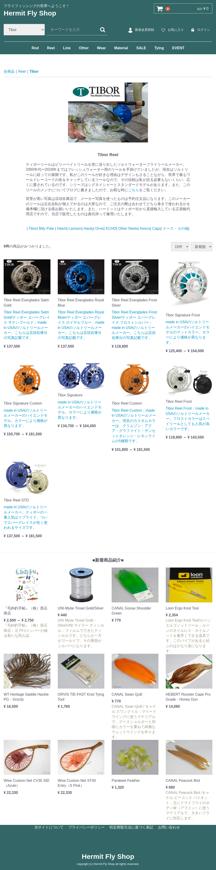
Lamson (75, 228)
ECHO (110, 228)
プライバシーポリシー (86, 827)
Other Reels (127, 228)
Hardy (87, 228)
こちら (133, 190)
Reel (51, 48)
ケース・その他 (175, 228)
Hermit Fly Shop (30, 13)
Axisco (144, 228)
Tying (159, 48)
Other (84, 48)
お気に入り (172, 29)
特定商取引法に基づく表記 (131, 827)
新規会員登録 (140, 29)
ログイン (199, 29)
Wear (101, 48)
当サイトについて (48, 827)
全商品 (9, 71)
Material (121, 48)
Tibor (34, 71)
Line (67, 48)
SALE (141, 48)
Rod (35, 48)
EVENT (178, 48)
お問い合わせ (169, 827)
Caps (156, 228)
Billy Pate (46, 228)
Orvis (99, 228)
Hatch (61, 228)
